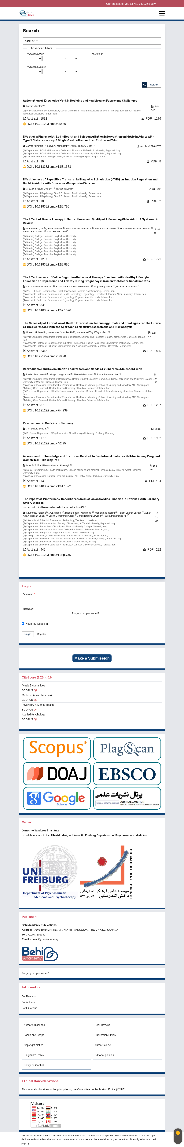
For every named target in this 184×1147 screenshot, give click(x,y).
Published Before (36, 66)
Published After (35, 53)
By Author (97, 53)
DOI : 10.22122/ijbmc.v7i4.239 (47, 410)
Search (154, 84)
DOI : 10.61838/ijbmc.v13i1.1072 (49, 486)
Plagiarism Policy (34, 1055)
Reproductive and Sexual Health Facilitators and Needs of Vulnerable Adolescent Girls (82, 369)
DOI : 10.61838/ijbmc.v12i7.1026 (49, 310)
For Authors (28, 1002)
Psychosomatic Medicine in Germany (48, 423)
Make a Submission (92, 658)
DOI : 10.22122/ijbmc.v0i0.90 (46, 356)
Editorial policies (104, 1055)
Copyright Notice (33, 1045)
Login (27, 634)
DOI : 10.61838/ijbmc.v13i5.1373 (49, 166)
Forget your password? (35, 973)
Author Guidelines (34, 1024)
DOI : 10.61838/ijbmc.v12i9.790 (48, 206)
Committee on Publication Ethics (96, 1089)
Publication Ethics (105, 1035)
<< (98, 571)
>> (157, 571)
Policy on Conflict (34, 1065)
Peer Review (102, 1024)
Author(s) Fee (103, 1045)
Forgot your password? (85, 613)
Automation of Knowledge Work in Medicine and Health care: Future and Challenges (80, 100)
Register (41, 634)
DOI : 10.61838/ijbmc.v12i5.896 (48, 264)
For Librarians (29, 1008)
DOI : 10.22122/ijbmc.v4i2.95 (46, 443)
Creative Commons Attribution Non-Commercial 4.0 (77, 1135)
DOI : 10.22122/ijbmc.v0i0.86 (46, 123)
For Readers (28, 996)
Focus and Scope (34, 1035)
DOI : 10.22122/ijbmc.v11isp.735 (49, 554)
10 (147, 571)
